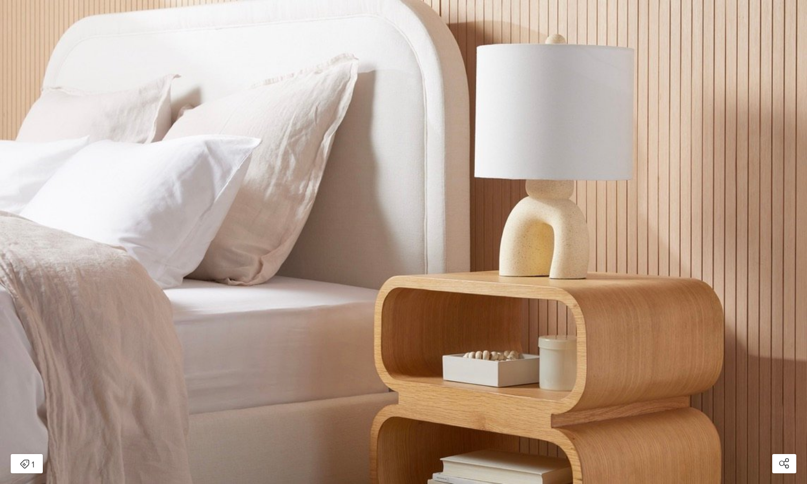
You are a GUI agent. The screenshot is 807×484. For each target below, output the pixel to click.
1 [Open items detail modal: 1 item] (27, 464)
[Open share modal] (784, 463)
